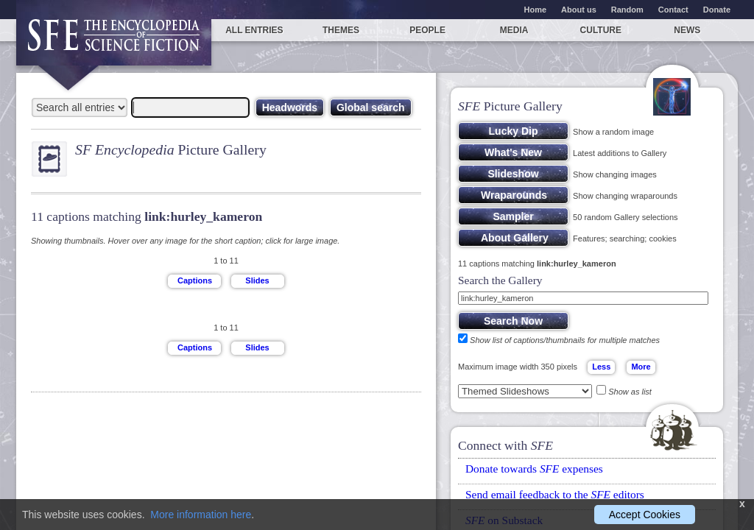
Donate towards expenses (534, 468)
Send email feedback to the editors (554, 494)
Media (514, 30)
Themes (341, 30)
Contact (673, 9)
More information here (200, 514)
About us (578, 9)
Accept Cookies (644, 514)
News (687, 30)
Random (627, 9)
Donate (716, 9)
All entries (254, 30)
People (427, 30)
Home (535, 9)
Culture (600, 30)
